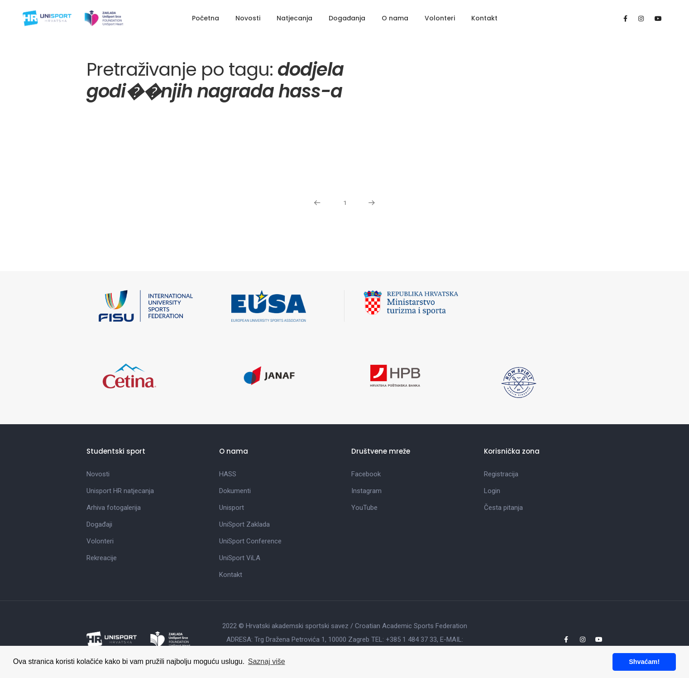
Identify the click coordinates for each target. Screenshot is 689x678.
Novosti (247, 18)
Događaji (99, 524)
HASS (227, 474)
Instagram (366, 491)
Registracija (501, 474)
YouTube (364, 508)
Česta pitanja (503, 508)
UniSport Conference (250, 541)
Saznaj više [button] (266, 661)
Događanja (347, 18)
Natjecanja (294, 18)
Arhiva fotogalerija (113, 508)
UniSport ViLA (239, 558)
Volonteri (440, 18)
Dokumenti (235, 491)
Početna (205, 18)
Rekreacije (101, 558)
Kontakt (484, 18)
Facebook (366, 474)
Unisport (231, 508)
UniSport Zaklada (244, 524)
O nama (395, 18)
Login (492, 491)
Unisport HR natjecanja (120, 491)
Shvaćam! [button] (644, 661)
